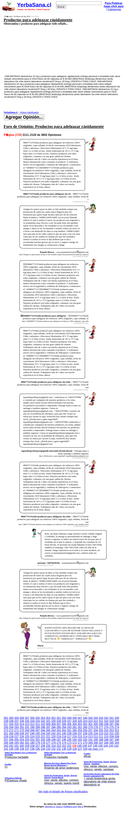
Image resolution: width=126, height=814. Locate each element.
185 (6, 742)
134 (43, 748)
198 (53, 739)
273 (6, 730)
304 (74, 724)
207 (6, 739)
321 (101, 721)
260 (74, 730)
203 (27, 739)
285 (58, 727)
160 (21, 745)
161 (16, 745)
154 (53, 745)
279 (90, 727)
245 (37, 733)
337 (16, 721)
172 (74, 742)
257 (90, 730)
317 (6, 724)
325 (80, 721)
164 (116, 742)
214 (85, 736)
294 (11, 727)
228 (11, 736)
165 (111, 742)
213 (90, 736)
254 (106, 730)
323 (90, 721)
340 (116, 718)
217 (69, 736)
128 (74, 748)
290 (32, 727)
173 (69, 742)
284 (64, 727)
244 (43, 733)
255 (101, 730)
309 (48, 724)
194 (74, 739)
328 (64, 721)
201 (37, 739)
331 (48, 721)
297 (111, 724)
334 (32, 721)
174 (64, 742)
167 (101, 742)
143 (111, 745)
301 (90, 724)
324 (85, 721)
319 (111, 721)
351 (58, 718)
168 (95, 742)
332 (43, 721)
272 (11, 730)
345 (90, 718)
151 (69, 745)
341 (111, 718)
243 (48, 733)
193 (80, 739)
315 (16, 724)
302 (85, 724)
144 (105, 745)
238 (74, 733)
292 (21, 727)
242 (53, 733)
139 (16, 748)
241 (58, 733)
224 (32, 736)
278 (95, 727)
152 (64, 745)
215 (80, 736)
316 (11, 724)
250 (11, 733)
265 (48, 730)
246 (32, 733)
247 (27, 733)
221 (48, 736)
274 (116, 727)
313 (27, 724)
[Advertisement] (54, 50)
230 (116, 733)
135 (37, 748)
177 (48, 742)
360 (11, 718)
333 (37, 721)
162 (11, 745)
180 (32, 742)
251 (6, 733)
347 (80, 718)
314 (21, 724)
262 (64, 730)
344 (95, 718)
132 (53, 748)
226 (21, 736)
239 (69, 733)
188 (106, 739)
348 (74, 718)
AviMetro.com (70, 806)
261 (69, 730)
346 (85, 718)
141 (6, 748)
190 (95, 739)
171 (80, 742)
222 (43, 736)
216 (74, 736)
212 (95, 736)
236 (85, 733)
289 (37, 727)
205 (16, 739)
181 (27, 742)
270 (21, 730)
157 (37, 745)
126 (85, 748)
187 (111, 739)
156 (43, 745)
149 (79, 745)
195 (69, 739)
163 (6, 745)
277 (101, 727)
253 (111, 730)
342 (106, 718)
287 (48, 727)
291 (27, 727)
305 (69, 724)
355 (37, 718)
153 (58, 745)
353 (48, 718)
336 (21, 721)
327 (69, 721)
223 (37, 736)
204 (21, 739)
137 (27, 748)
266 (43, 730)
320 (106, 721)
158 (32, 745)
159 (27, 745)
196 (64, 739)
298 (106, 724)
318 (116, 721)
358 (21, 718)
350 (64, 718)
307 (58, 724)
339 (6, 721)
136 (32, 748)
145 (100, 745)
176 (53, 742)
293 (16, 727)
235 (90, 733)
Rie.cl (80, 806)
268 (32, 730)
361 (6, 718)
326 (74, 721)
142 (116, 745)
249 (16, 733)
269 (27, 730)
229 (6, 736)
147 (90, 745)
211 (101, 736)
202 (32, 739)
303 (80, 724)
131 (58, 748)
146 (95, 745)
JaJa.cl (59, 806)
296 (116, 724)
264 (53, 730)
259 (80, 730)
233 (101, 733)
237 (80, 733)
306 (64, 724)
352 (53, 718)
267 (37, 730)
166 (106, 742)
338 (11, 721)
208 (116, 736)
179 (37, 742)
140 (11, 748)
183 (16, 742)
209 (111, 736)
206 (11, 739)
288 (43, 727)
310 (43, 724)
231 (111, 733)
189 (101, 739)
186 (116, 739)
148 (84, 745)
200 (43, 739)
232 (106, 733)
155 (48, 745)
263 (58, 730)
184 (11, 742)
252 (116, 730)
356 (32, 718)
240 (64, 733)
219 (58, 736)
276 (106, 727)
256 (95, 730)
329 (58, 721)
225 (27, 736)
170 (85, 742)
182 (21, 742)
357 (27, 718)
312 (32, 724)
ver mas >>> (63, 767)
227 (16, 736)
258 (85, 730)
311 (37, 724)
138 (21, 748)
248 (21, 733)
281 (80, 727)
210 (106, 736)
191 (90, 739)
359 (16, 718)
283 (69, 727)
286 (53, 727)
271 (16, 730)
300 (95, 724)
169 (90, 742)
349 (69, 718)
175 (58, 742)
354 (43, 718)
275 (111, 727)
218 (64, 736)
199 (48, 739)
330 (53, 721)
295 (6, 727)
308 (53, 724)
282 (74, 727)
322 (95, 721)
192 (85, 739)
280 (85, 727)
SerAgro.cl (50, 806)
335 (27, 721)
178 (43, 742)
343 (101, 718)
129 (69, 748)
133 (48, 748)
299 (101, 724)
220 (53, 736)
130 (64, 748)
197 (58, 739)
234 (95, 733)
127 (80, 748)
